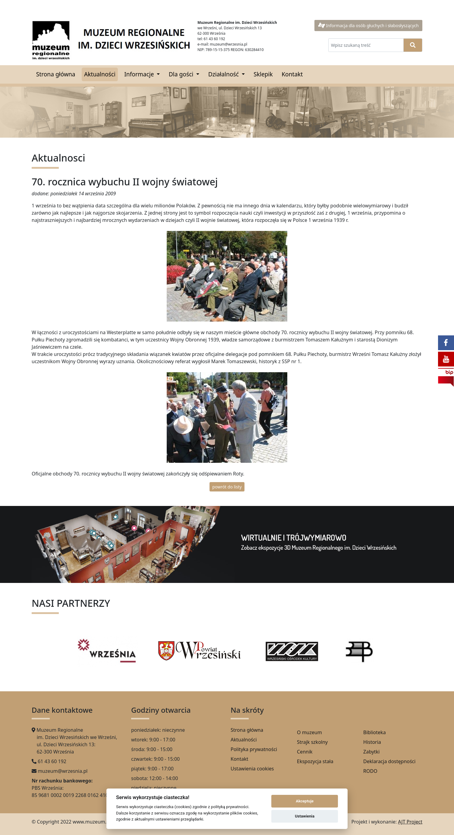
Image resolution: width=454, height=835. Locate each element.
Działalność (224, 74)
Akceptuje (305, 801)
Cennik (305, 751)
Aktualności (99, 74)
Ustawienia (304, 816)
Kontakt (292, 74)
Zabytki (371, 751)
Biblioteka (374, 732)
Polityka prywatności (254, 749)
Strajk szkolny (312, 742)
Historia (372, 742)
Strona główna (55, 74)
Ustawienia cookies (252, 768)
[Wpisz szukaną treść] (366, 45)
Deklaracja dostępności (389, 761)
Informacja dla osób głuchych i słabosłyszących (368, 25)
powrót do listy (226, 487)
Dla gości (182, 74)
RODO (370, 771)
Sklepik (263, 74)
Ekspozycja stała (315, 761)
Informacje (139, 74)
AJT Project (410, 821)
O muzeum (309, 732)
